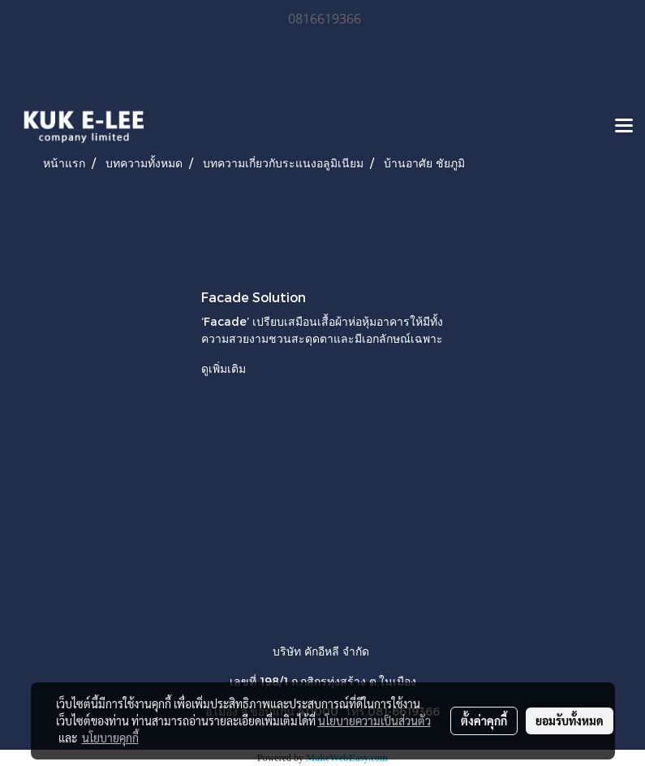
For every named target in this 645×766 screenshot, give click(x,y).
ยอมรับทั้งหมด (569, 720)
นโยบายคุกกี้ (110, 737)
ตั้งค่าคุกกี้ (484, 720)
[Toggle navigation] (624, 127)
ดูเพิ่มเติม (225, 368)
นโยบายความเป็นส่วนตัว (374, 720)
